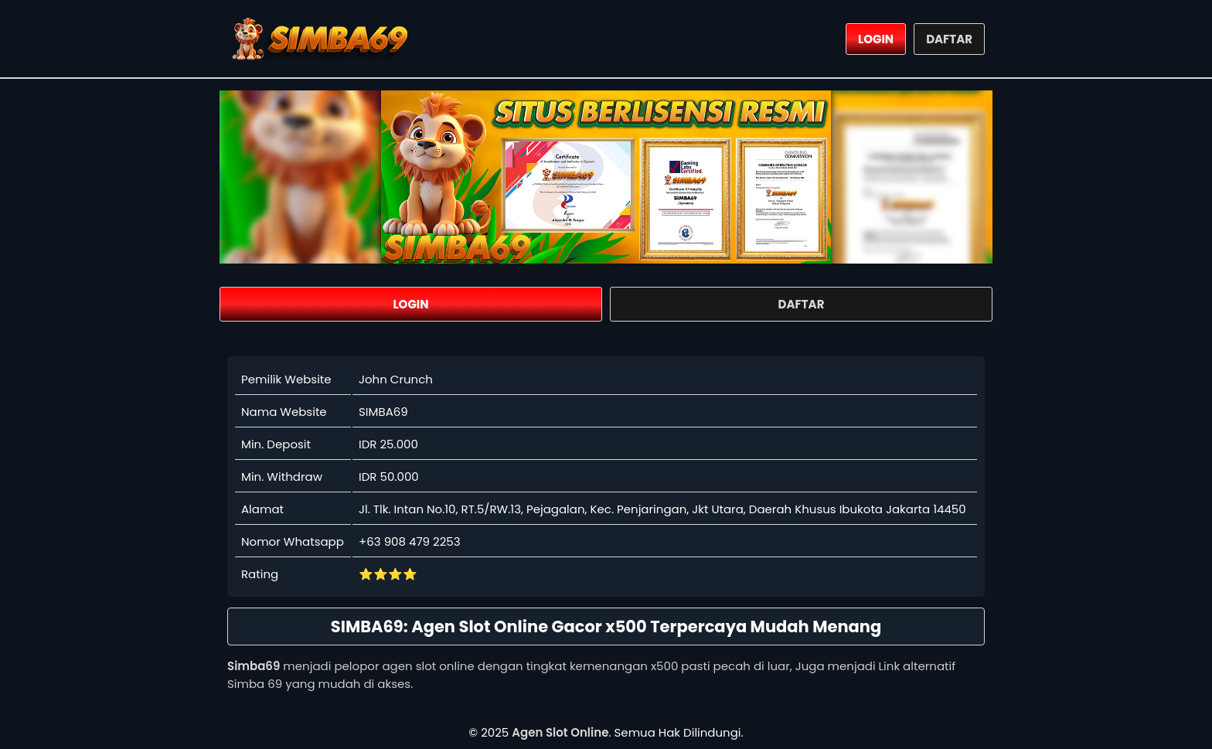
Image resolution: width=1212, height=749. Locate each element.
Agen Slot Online (560, 732)
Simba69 (253, 666)
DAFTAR (949, 39)
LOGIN (876, 39)
